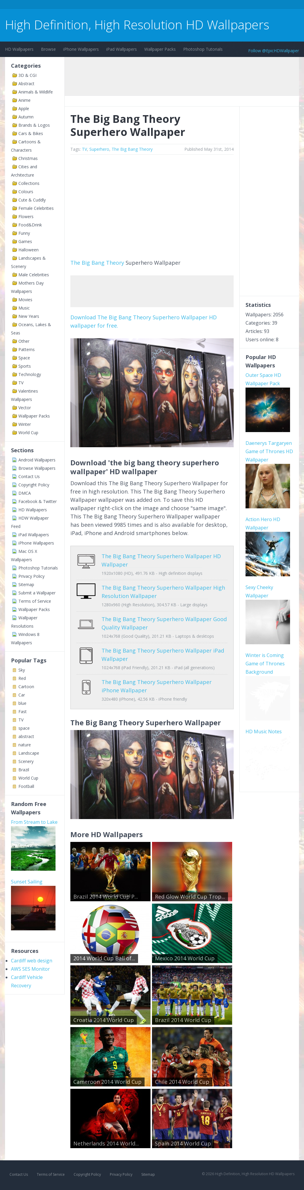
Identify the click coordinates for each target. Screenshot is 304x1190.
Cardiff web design (31, 960)
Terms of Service (34, 601)
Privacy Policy (31, 576)
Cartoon (26, 686)
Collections (28, 183)
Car (21, 695)
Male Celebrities (33, 274)
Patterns (26, 349)
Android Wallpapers (37, 460)
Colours (25, 191)
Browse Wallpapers (37, 468)
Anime (24, 100)
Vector (24, 407)
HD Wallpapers (19, 49)
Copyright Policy (33, 485)
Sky (21, 670)
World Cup (28, 432)
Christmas (28, 158)
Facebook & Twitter (37, 501)
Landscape (28, 753)
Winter (24, 424)
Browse (48, 49)
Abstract (26, 83)
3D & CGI (27, 75)
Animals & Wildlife (35, 92)
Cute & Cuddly (32, 200)
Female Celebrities (36, 208)
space (24, 728)
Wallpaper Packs (160, 49)
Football (26, 786)
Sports (24, 366)
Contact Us (29, 476)
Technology (29, 374)
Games (25, 241)
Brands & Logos (34, 125)
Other (23, 341)
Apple (23, 108)
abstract (26, 736)
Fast (22, 711)
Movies (25, 299)
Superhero (99, 149)
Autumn (26, 117)
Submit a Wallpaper (37, 593)
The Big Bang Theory (132, 149)
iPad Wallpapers (121, 49)
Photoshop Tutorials (203, 49)
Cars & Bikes (30, 133)
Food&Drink (30, 225)
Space (24, 358)
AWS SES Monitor (30, 969)
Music (24, 308)
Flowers (26, 216)
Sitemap (26, 584)
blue (22, 703)
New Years (28, 316)
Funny (24, 233)
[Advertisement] (113, 5)
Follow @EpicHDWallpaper (273, 50)
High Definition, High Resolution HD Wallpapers (137, 24)
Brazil (23, 769)
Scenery (26, 761)
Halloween (28, 250)
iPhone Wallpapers (81, 49)
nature (24, 745)
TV (20, 382)
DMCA (24, 493)
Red (22, 678)
